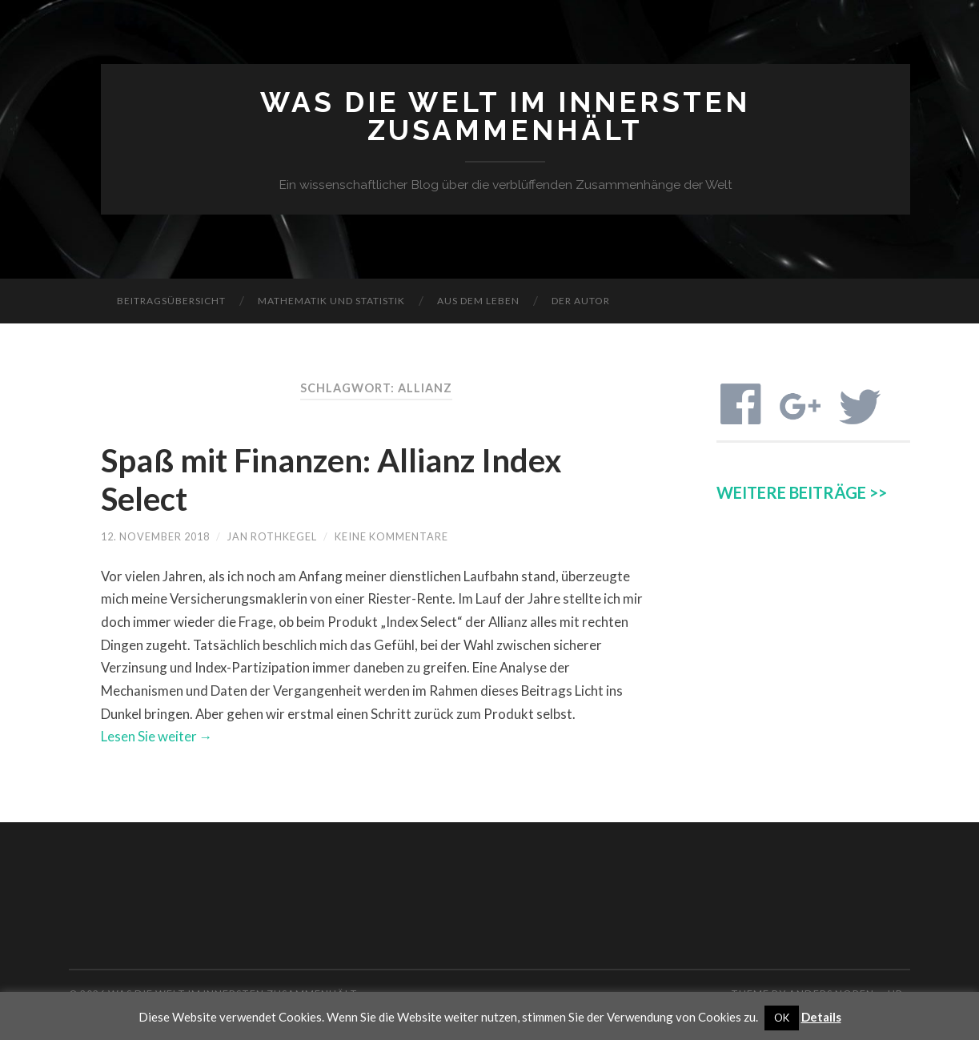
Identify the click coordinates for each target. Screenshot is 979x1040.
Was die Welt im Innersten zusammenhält (505, 116)
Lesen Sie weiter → (157, 736)
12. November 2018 (155, 536)
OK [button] (781, 1017)
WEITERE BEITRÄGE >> (801, 492)
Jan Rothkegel (272, 536)
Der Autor (581, 301)
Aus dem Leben (478, 301)
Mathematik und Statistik (331, 301)
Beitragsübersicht (171, 301)
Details (821, 1017)
